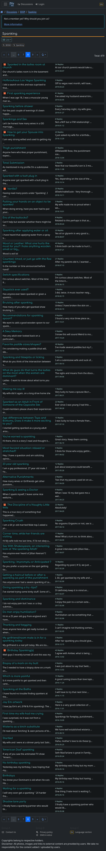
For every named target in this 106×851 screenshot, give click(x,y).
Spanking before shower (18, 106)
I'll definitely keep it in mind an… (72, 590)
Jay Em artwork (12, 702)
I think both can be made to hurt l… (73, 246)
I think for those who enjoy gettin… (73, 451)
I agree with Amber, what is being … (73, 653)
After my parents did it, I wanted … (73, 261)
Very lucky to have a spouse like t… (73, 391)
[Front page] (1, 11)
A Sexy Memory (12, 331)
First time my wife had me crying (23, 713)
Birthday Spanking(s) (20, 650)
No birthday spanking (16, 762)
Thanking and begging (17, 624)
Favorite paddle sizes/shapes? (22, 344)
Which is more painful (16, 676)
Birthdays (9, 775)
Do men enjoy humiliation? (19, 612)
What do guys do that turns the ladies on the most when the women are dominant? (26, 373)
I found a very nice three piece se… (73, 318)
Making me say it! (14, 389)
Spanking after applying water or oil (25, 230)
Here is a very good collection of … (73, 705)
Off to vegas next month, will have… (73, 83)
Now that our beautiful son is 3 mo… (74, 165)
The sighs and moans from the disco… (74, 373)
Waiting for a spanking (17, 788)
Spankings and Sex (15, 119)
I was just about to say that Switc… (73, 666)
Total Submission (13, 162)
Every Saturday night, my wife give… (73, 109)
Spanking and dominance (19, 599)
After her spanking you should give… (74, 640)
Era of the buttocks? (15, 217)
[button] (44, 54)
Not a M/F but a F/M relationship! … (73, 122)
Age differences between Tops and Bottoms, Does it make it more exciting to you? (27, 420)
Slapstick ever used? (16, 289)
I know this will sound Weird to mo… (73, 334)
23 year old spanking (16, 464)
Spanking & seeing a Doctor (20, 489)
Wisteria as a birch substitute (21, 726)
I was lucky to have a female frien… (73, 420)
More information (13, 24)
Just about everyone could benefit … (73, 466)
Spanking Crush (13, 520)
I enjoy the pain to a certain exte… (72, 601)
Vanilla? (12, 188)
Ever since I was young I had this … (73, 404)
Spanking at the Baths (17, 689)
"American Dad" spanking (18, 749)
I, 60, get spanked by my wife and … (73, 577)
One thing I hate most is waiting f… (73, 791)
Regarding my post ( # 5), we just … (73, 564)
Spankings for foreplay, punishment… (74, 716)
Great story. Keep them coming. (71, 439)
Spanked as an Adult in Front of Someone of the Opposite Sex (22, 403)
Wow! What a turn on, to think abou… (74, 536)
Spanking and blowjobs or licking (23, 357)
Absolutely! (61, 507)
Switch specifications (16, 274)
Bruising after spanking (17, 302)
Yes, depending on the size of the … (73, 178)
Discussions (25, 4)
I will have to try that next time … (72, 692)
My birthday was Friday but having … (74, 778)
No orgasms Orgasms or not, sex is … (74, 523)
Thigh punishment (14, 148)
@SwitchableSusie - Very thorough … (74, 191)
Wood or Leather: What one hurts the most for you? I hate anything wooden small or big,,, (27, 246)
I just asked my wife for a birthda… (73, 135)
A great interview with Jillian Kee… (72, 549)
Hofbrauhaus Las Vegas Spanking (24, 80)
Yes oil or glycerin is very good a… (72, 233)
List (6, 39)
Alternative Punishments (18, 476)
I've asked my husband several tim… (73, 96)
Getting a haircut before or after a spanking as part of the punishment (25, 576)
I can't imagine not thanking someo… (74, 627)
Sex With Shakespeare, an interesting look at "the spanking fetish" (26, 547)
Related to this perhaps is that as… (73, 220)
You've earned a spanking (19, 436)
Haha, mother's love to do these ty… (73, 741)
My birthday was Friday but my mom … (75, 765)
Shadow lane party (14, 801)
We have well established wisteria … (73, 729)
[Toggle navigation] (5, 4)
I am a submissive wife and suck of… (74, 360)
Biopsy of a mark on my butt (20, 663)
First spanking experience (23, 93)
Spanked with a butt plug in (20, 175)
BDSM (22, 11)
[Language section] (101, 4)
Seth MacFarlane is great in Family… (73, 752)
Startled (8, 738)
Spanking (32, 11)
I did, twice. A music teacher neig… (73, 292)
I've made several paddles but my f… (74, 347)
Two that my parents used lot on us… (74, 479)
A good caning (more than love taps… (74, 679)
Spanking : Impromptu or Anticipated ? (27, 561)
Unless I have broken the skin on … (73, 305)
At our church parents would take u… (74, 67)
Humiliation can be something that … (74, 614)
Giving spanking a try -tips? (20, 587)
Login (39, 4)
